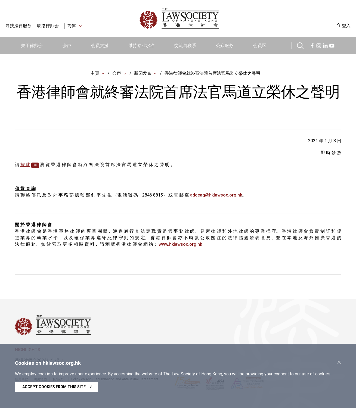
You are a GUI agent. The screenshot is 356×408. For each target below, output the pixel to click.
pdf (35, 165)
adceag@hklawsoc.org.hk (216, 195)
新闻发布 (142, 73)
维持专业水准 (141, 45)
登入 (346, 25)
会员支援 (100, 45)
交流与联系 (185, 45)
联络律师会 (48, 25)
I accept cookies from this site (56, 387)
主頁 (95, 73)
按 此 (25, 164)
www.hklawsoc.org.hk (180, 244)
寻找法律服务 (18, 25)
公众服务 (224, 45)
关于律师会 (32, 45)
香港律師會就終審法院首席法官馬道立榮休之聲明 (212, 73)
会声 (67, 45)
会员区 (259, 45)
